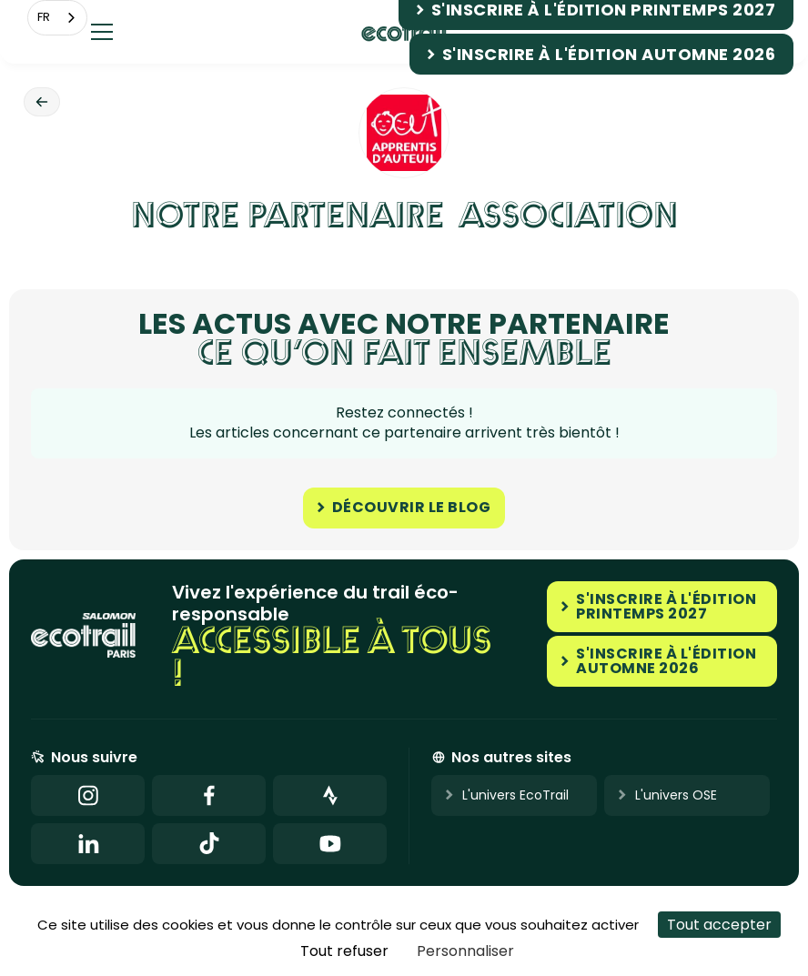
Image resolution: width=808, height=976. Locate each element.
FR (43, 16)
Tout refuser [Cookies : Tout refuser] (344, 951)
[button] (102, 32)
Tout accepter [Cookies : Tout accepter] (719, 924)
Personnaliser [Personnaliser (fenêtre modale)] (465, 951)
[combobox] (57, 17)
